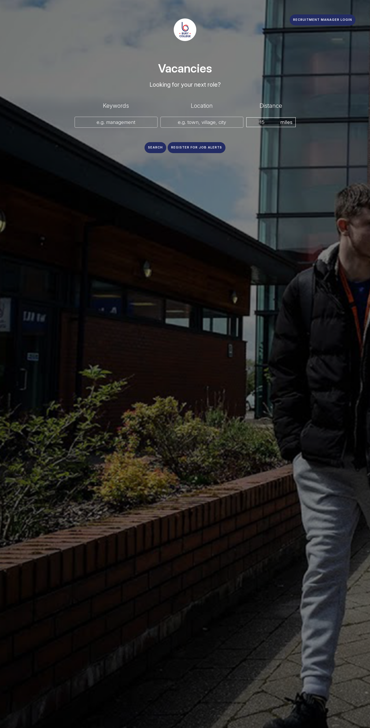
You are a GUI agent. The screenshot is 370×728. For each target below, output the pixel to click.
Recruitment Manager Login (322, 20)
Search (155, 147)
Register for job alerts (196, 147)
